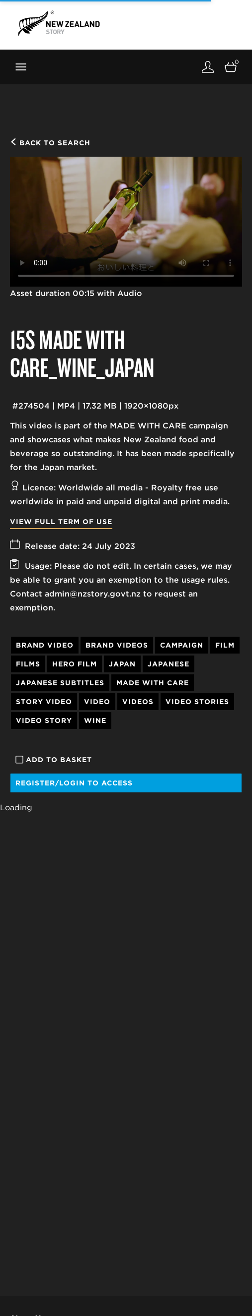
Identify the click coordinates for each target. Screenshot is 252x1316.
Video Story (44, 720)
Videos (138, 702)
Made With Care (152, 683)
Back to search (50, 143)
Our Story (27, 1300)
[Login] (207, 67)
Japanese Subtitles (60, 683)
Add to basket (53, 760)
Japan (122, 664)
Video (97, 702)
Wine (95, 720)
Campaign (181, 645)
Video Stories (197, 702)
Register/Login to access (74, 783)
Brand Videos (116, 645)
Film (225, 645)
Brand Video (45, 645)
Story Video (44, 702)
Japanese (168, 664)
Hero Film (74, 664)
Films (28, 664)
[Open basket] (230, 67)
